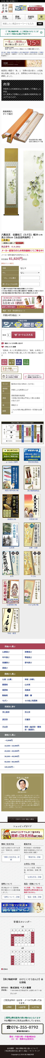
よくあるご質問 (10, 456)
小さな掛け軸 (32, 593)
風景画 (5, 690)
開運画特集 (34, 52)
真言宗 (5, 719)
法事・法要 (32, 536)
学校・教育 (10, 621)
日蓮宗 (27, 719)
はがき (23, 1007)
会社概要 (10, 1048)
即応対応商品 (32, 456)
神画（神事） (30, 679)
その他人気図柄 (31, 701)
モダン (5, 701)
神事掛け (28, 652)
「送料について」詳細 (11, 897)
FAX (9, 1007)
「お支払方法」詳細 (33, 877)
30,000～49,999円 (12, 756)
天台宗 (5, 727)
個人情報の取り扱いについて (27, 1048)
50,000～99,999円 (12, 762)
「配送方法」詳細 (33, 857)
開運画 (5, 685)
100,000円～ (10, 767)
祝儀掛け (5, 663)
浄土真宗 (5, 712)
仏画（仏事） (7, 679)
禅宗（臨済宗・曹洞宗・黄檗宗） (33, 728)
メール (36, 1007)
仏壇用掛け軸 (10, 593)
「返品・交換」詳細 (33, 897)
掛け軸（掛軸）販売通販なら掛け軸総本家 (15, 52)
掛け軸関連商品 (32, 479)
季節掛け (28, 657)
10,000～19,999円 (12, 746)
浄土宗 (27, 712)
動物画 (5, 695)
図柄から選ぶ (10, 674)
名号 (10, 564)
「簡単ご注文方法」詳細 (11, 858)
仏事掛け (5, 652)
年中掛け (5, 657)
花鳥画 (27, 690)
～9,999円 (9, 740)
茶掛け (5, 668)
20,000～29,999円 (12, 751)
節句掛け (28, 663)
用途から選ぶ (10, 646)
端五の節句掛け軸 (10, 478)
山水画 (10, 536)
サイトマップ (35, 1051)
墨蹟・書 (28, 695)
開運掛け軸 (10, 507)
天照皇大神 (32, 507)
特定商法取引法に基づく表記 (16, 1051)
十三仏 (32, 564)
